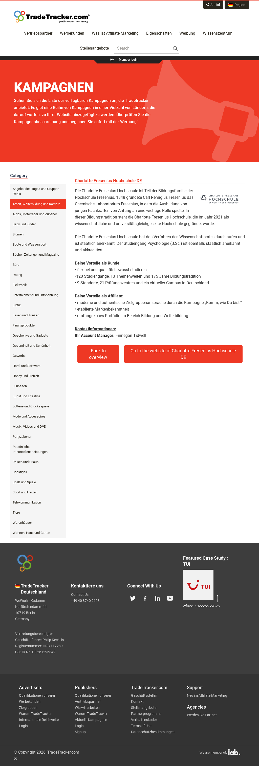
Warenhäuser (22, 522)
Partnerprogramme (146, 714)
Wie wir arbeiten (87, 708)
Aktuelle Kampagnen (91, 720)
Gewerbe (19, 356)
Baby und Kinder (24, 224)
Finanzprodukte (24, 325)
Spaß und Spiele (24, 482)
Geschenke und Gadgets (30, 335)
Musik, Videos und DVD (29, 426)
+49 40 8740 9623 (85, 601)
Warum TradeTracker (35, 714)
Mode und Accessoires (29, 416)
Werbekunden (72, 33)
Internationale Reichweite (39, 720)
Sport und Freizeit (25, 492)
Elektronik (20, 285)
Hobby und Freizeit (26, 376)
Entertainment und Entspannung (35, 295)
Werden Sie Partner (202, 715)
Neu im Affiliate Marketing (207, 695)
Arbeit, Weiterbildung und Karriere (36, 204)
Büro (16, 265)
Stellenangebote (94, 48)
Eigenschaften (159, 33)
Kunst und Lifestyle (26, 396)
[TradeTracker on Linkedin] (158, 598)
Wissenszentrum (217, 33)
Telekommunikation (27, 502)
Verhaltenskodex (144, 720)
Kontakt (137, 701)
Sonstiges (20, 472)
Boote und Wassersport (29, 244)
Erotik (17, 305)
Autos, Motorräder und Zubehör (35, 214)
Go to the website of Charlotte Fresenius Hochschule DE (183, 354)
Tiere (16, 512)
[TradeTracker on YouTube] (170, 598)
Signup (80, 732)
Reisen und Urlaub (25, 462)
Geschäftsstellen (144, 695)
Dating (17, 275)
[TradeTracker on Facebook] (145, 598)
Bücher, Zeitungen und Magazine (36, 254)
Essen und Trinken (26, 315)
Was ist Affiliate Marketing (115, 33)
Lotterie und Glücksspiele (31, 406)
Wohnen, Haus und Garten (31, 533)
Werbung (187, 33)
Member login (128, 59)
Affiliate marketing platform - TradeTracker (52, 16)
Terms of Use (141, 726)
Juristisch (20, 386)
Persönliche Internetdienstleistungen (30, 449)
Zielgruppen (28, 708)
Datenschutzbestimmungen (153, 732)
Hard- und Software (26, 366)
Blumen (18, 234)
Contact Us (80, 595)
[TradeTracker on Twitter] (133, 598)
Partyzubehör (22, 437)
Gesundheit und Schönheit (31, 345)
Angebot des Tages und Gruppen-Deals (36, 191)
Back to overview (98, 354)
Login (23, 726)
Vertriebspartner (38, 33)
